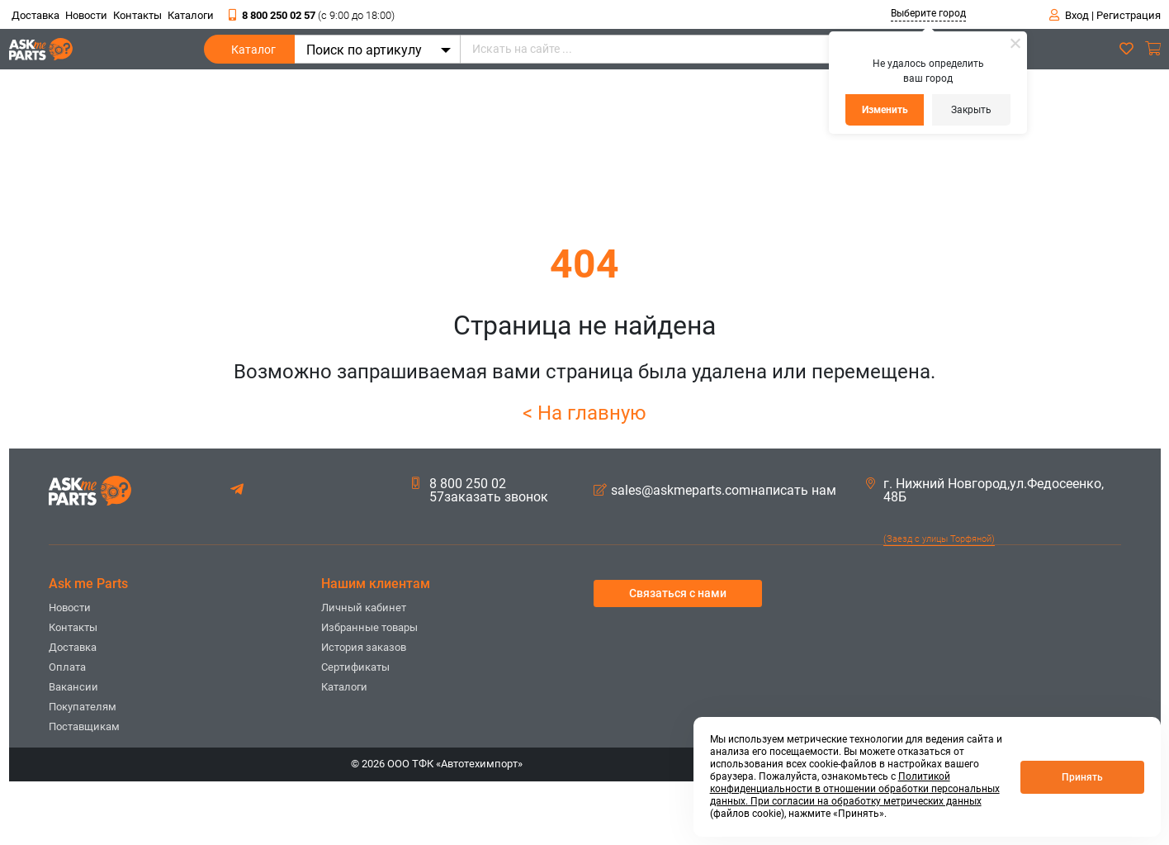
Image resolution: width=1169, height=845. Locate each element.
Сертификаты (355, 667)
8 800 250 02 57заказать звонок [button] (480, 490)
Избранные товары (369, 627)
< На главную (584, 413)
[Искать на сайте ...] (713, 49)
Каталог (253, 53)
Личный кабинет (363, 607)
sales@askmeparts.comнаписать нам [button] (715, 490)
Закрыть (971, 110)
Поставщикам (84, 726)
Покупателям (82, 706)
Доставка (35, 15)
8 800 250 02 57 (312, 15)
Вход (1077, 15)
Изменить (885, 110)
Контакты (137, 15)
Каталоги (191, 15)
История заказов (363, 647)
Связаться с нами (677, 593)
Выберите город (928, 13)
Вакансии (73, 687)
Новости (86, 15)
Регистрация (1128, 15)
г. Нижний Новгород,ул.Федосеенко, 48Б (985, 490)
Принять (1082, 777)
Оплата (67, 667)
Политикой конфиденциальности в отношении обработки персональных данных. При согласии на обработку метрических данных (855, 789)
